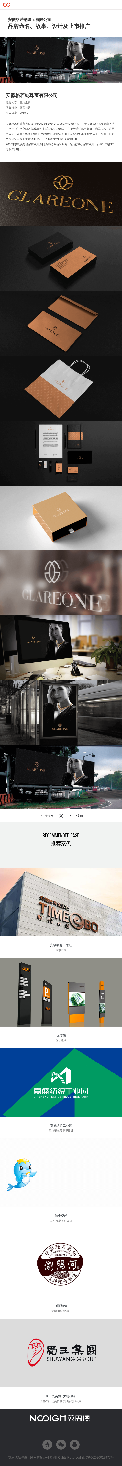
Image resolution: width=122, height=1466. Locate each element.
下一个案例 (76, 815)
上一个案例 (46, 815)
